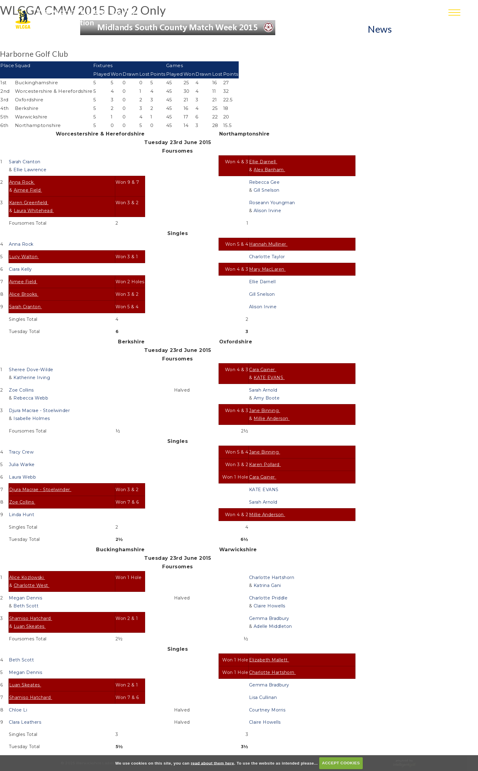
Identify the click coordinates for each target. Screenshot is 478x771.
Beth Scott (26, 606)
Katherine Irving (32, 377)
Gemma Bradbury (270, 618)
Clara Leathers (26, 722)
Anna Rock (22, 182)
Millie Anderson (272, 418)
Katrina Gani (268, 585)
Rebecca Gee (265, 182)
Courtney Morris (268, 710)
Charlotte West (32, 585)
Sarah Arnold (264, 390)
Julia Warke (22, 464)
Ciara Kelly (21, 269)
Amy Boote (267, 398)
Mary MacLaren (267, 269)
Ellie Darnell (263, 162)
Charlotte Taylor (268, 256)
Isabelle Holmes (32, 418)
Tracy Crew (22, 452)
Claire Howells (270, 606)
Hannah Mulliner (268, 244)
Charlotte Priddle (269, 598)
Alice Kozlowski (27, 577)
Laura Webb (23, 477)
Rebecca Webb (31, 398)
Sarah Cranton (25, 162)
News (380, 29)
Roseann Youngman (273, 202)
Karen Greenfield (29, 202)
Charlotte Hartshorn (272, 577)
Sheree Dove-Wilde (32, 369)
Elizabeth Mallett (269, 660)
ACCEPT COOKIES (341, 763)
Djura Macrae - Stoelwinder (40, 410)
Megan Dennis (26, 598)
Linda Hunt (22, 514)
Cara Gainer (262, 369)
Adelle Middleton (274, 626)
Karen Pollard (265, 464)
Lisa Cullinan (263, 697)
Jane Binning (264, 410)
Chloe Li (19, 710)
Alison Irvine (268, 210)
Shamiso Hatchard (30, 618)
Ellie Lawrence (30, 169)
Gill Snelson (267, 190)
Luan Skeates (30, 626)
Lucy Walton (24, 256)
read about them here (212, 763)
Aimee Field (28, 190)
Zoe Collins (22, 390)
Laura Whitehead (34, 210)
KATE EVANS (269, 377)
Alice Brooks (24, 294)
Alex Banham (269, 169)
